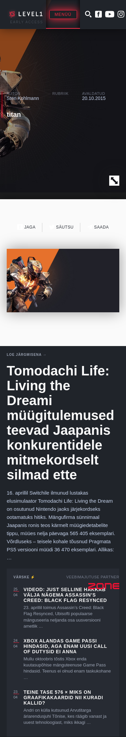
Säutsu (61, 227)
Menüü (63, 14)
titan (14, 114)
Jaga (26, 227)
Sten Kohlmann (23, 98)
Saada (98, 227)
